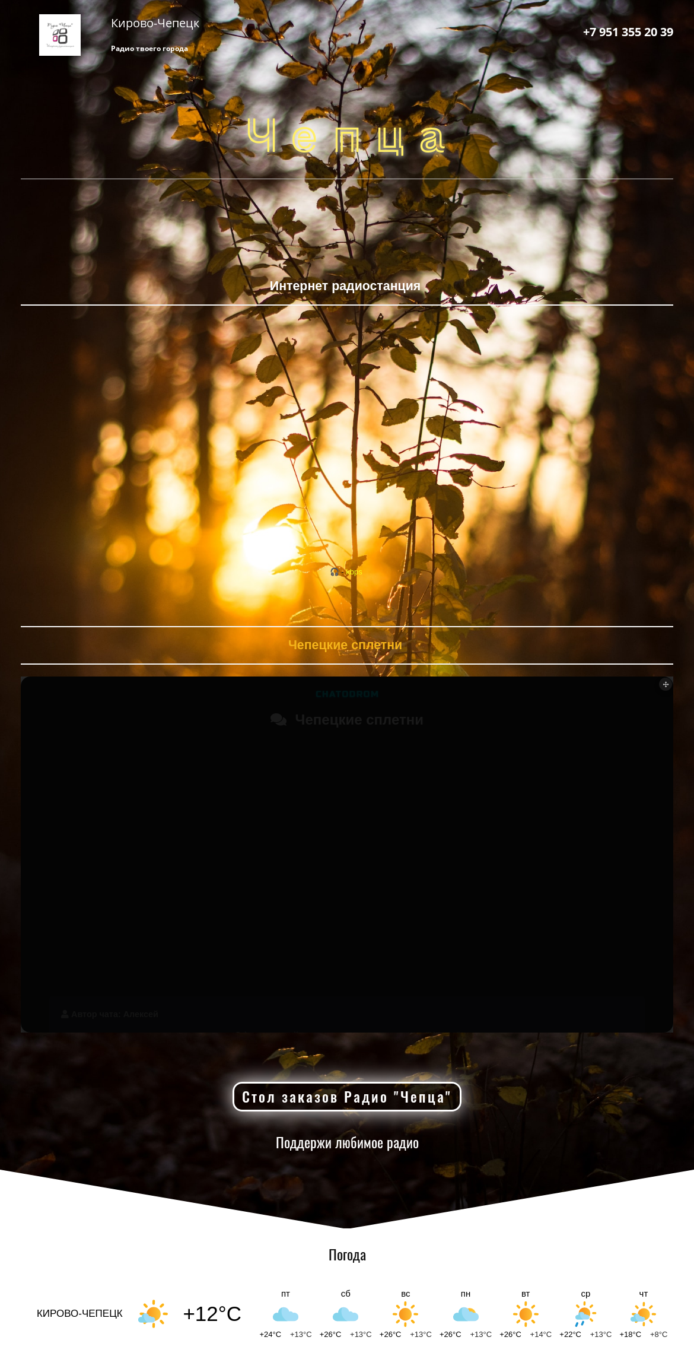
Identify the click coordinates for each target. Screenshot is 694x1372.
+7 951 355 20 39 (628, 32)
